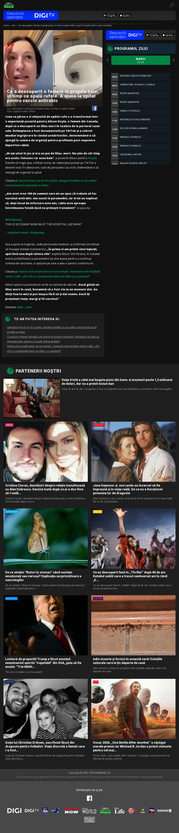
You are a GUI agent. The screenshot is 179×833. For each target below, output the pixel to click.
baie (29, 307)
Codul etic (85, 777)
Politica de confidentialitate (125, 777)
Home (6, 25)
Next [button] (174, 60)
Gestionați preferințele (151, 777)
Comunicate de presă (27, 777)
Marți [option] (140, 60)
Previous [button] (107, 60)
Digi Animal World (8, 5)
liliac (20, 307)
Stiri (14, 25)
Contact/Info (72, 777)
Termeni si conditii (101, 777)
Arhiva (61, 777)
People (92, 158)
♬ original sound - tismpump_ (25, 232)
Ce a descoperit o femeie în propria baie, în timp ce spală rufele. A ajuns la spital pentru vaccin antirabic (65, 25)
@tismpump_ (14, 219)
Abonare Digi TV (48, 777)
